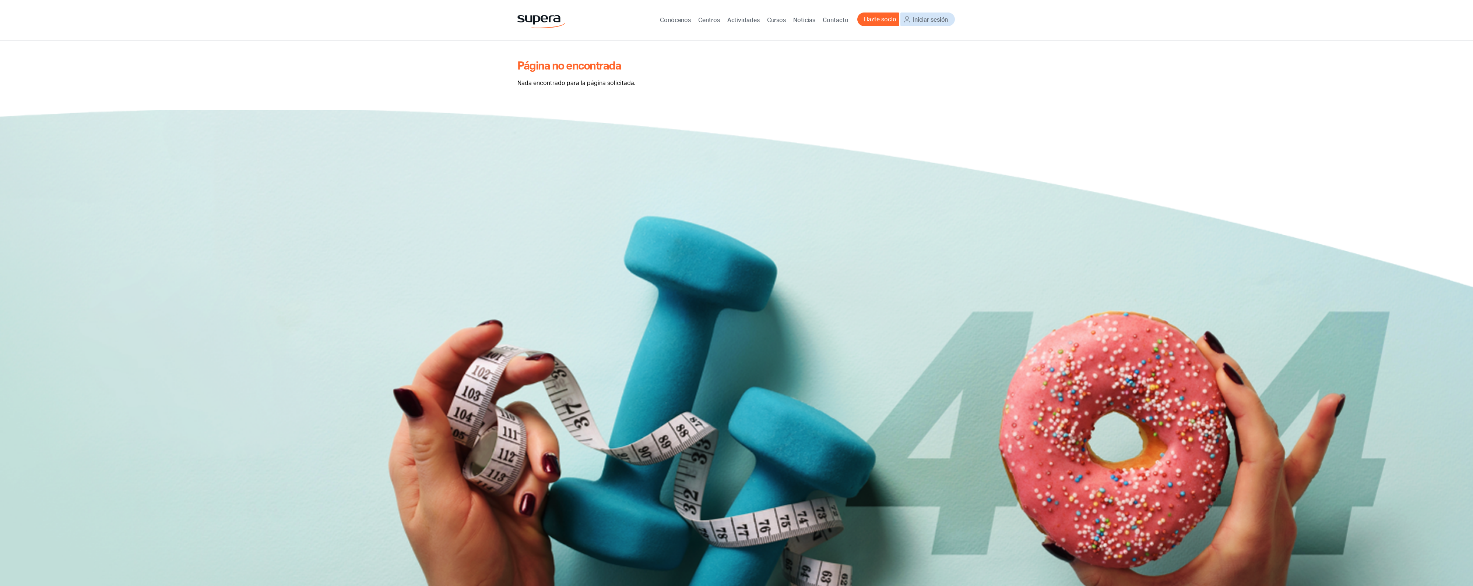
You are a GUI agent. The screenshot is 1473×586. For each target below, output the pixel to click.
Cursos (775, 19)
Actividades (743, 19)
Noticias (803, 19)
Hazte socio (878, 18)
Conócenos (676, 19)
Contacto (833, 19)
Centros (709, 19)
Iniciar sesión (930, 18)
